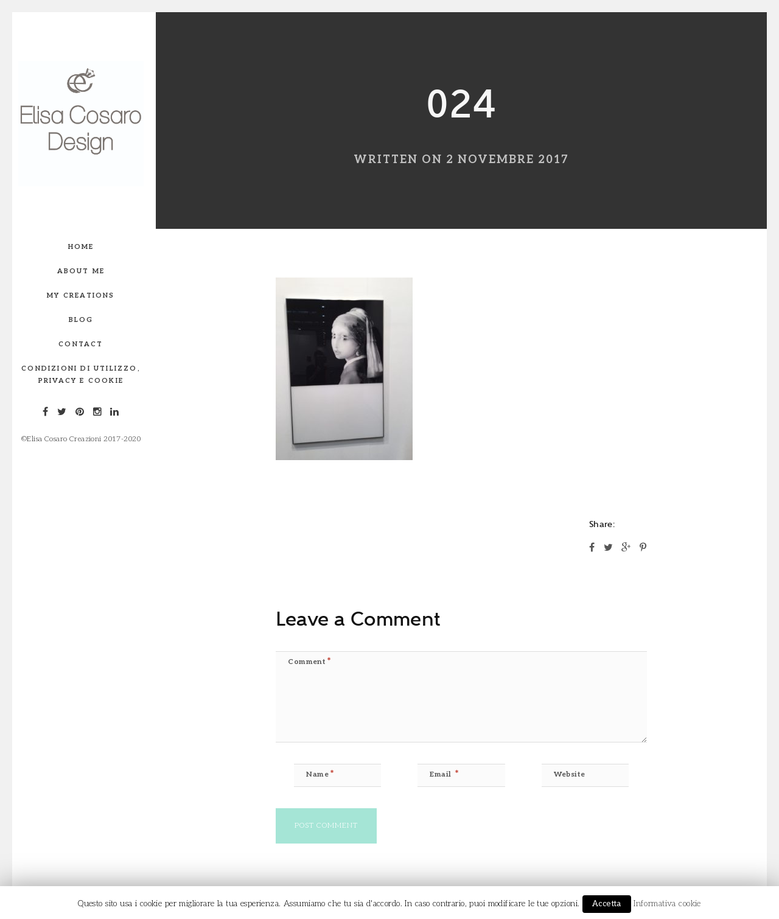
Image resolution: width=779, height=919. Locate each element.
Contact (80, 344)
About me (81, 271)
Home (81, 247)
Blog (81, 320)
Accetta (606, 904)
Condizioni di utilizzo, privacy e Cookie (81, 375)
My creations (80, 295)
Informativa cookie (667, 904)
